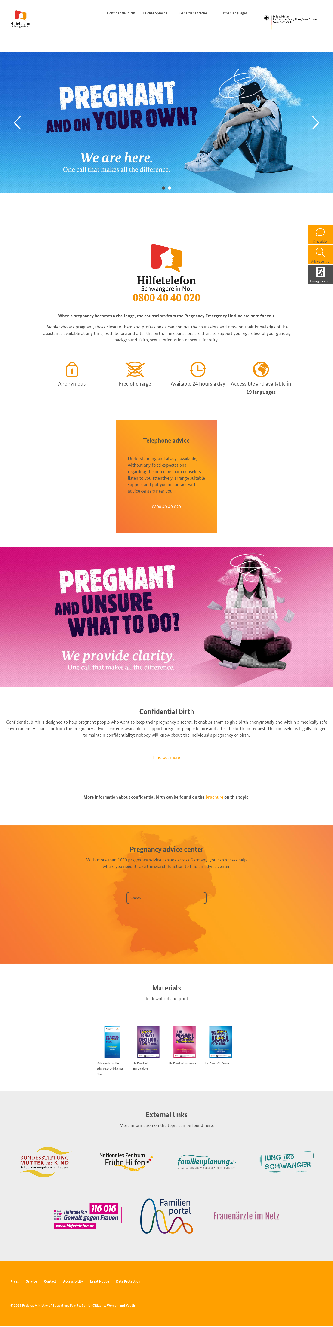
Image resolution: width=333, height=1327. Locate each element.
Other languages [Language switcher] (235, 13)
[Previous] (17, 123)
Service (31, 1281)
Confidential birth (121, 13)
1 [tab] (163, 188)
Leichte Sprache (155, 13)
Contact (50, 1281)
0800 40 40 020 (166, 506)
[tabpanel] (166, 122)
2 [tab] (169, 188)
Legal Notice (99, 1281)
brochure (214, 797)
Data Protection (128, 1281)
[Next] (315, 123)
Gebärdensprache (193, 13)
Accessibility (73, 1281)
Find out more (166, 757)
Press (14, 1281)
